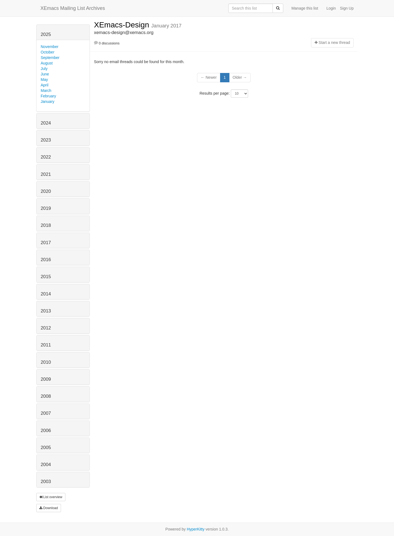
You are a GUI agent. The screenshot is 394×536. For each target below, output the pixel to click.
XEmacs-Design (122, 25)
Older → (240, 77)
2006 (46, 430)
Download (48, 508)
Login (331, 8)
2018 (46, 225)
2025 (46, 34)
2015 (46, 276)
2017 (46, 242)
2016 (46, 259)
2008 (46, 396)
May (44, 79)
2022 (46, 157)
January (47, 101)
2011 (46, 345)
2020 (46, 191)
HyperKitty (196, 529)
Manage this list (305, 8)
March (46, 90)
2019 (46, 208)
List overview (50, 497)
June (45, 74)
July (44, 68)
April (44, 85)
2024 (46, 123)
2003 (46, 481)
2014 (46, 294)
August (47, 63)
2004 (46, 464)
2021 (46, 174)
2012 (46, 328)
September (50, 57)
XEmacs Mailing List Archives (72, 8)
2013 (46, 311)
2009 (46, 379)
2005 (46, 447)
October (47, 52)
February (48, 96)
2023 (46, 140)
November (50, 46)
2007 (46, 413)
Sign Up (347, 8)
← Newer (209, 77)
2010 (46, 362)
